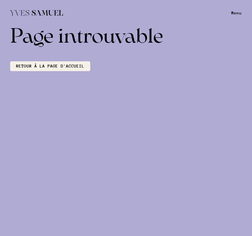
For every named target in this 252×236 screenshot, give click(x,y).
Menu (236, 12)
